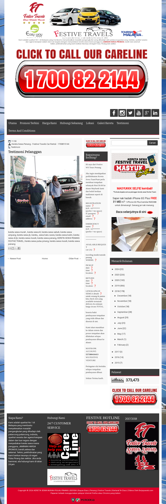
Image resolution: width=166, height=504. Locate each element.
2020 (117, 280)
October (121, 306)
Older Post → (75, 258)
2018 (117, 291)
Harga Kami (49, 123)
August (120, 317)
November (122, 301)
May (119, 334)
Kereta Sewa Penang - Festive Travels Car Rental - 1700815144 (40, 144)
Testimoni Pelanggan (25, 152)
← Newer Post (14, 258)
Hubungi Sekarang (71, 123)
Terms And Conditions (21, 130)
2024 (117, 269)
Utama (12, 123)
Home (45, 258)
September (122, 312)
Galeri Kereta (105, 123)
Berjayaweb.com (146, 490)
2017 (117, 352)
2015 (117, 363)
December (122, 295)
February (121, 345)
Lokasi (90, 123)
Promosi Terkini (29, 123)
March (120, 339)
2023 (117, 274)
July (119, 323)
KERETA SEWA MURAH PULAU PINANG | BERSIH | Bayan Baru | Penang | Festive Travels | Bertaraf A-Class (80, 490)
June (119, 328)
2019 (117, 285)
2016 (117, 357)
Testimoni (123, 123)
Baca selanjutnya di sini (131, 212)
